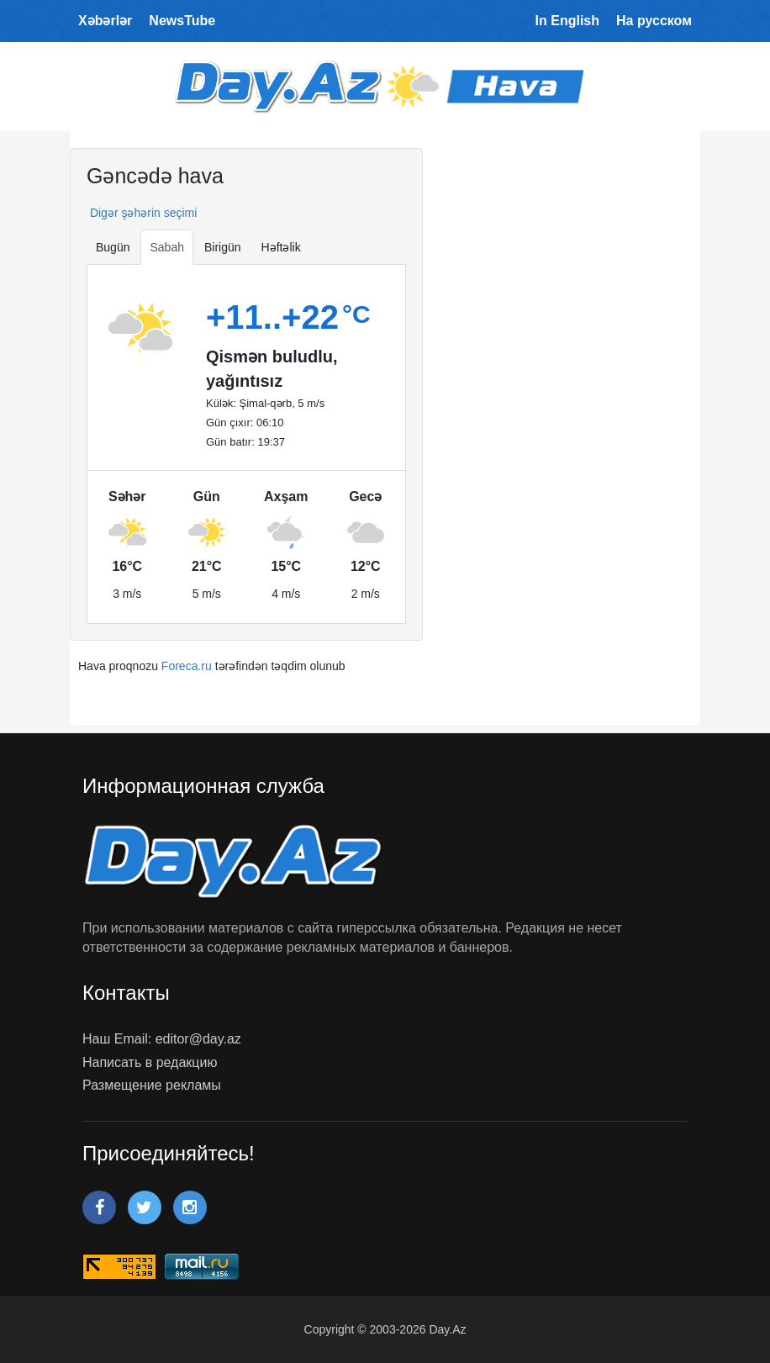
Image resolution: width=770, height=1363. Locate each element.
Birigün (222, 247)
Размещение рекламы (151, 1085)
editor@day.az (198, 1039)
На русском (654, 20)
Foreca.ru (186, 666)
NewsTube (182, 20)
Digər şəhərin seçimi (142, 212)
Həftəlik (281, 247)
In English (567, 20)
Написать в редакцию (149, 1062)
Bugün (112, 247)
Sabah (166, 247)
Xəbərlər (105, 20)
